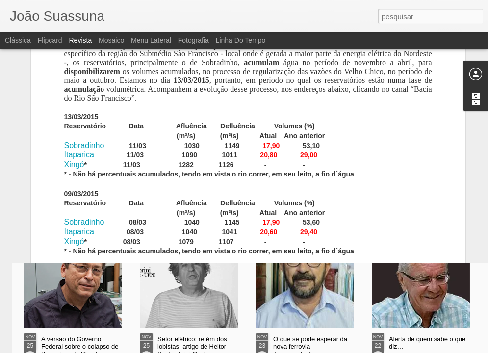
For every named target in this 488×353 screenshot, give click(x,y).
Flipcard (50, 40)
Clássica (18, 40)
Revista (80, 40)
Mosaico (111, 40)
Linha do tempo (241, 40)
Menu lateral (151, 40)
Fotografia (193, 40)
